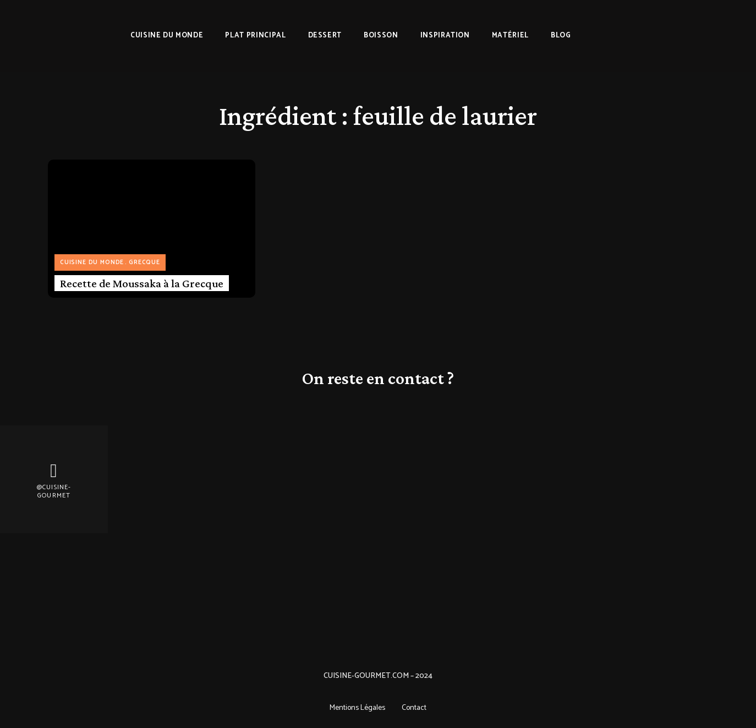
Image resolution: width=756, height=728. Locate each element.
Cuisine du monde (92, 262)
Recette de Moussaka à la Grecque (141, 283)
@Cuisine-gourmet (54, 491)
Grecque (144, 262)
